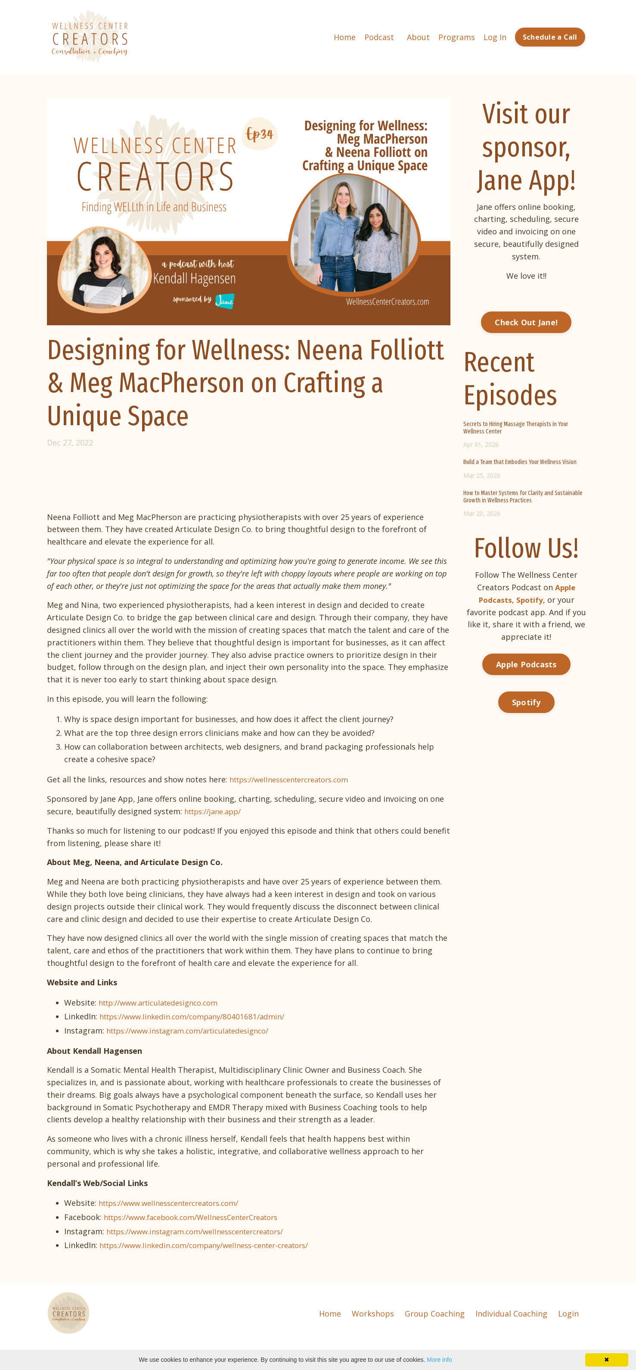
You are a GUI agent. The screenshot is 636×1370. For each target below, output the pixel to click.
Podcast (379, 36)
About (418, 36)
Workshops (373, 1312)
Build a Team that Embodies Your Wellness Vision (520, 461)
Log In (495, 36)
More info (439, 1359)
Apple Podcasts (526, 663)
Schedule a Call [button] (550, 37)
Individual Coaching (511, 1312)
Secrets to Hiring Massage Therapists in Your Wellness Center (515, 427)
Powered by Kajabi (563, 1348)
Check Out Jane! (526, 322)
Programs (456, 36)
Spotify (526, 701)
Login (568, 1312)
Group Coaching (435, 1312)
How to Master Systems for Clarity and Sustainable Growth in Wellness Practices (523, 496)
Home (345, 36)
